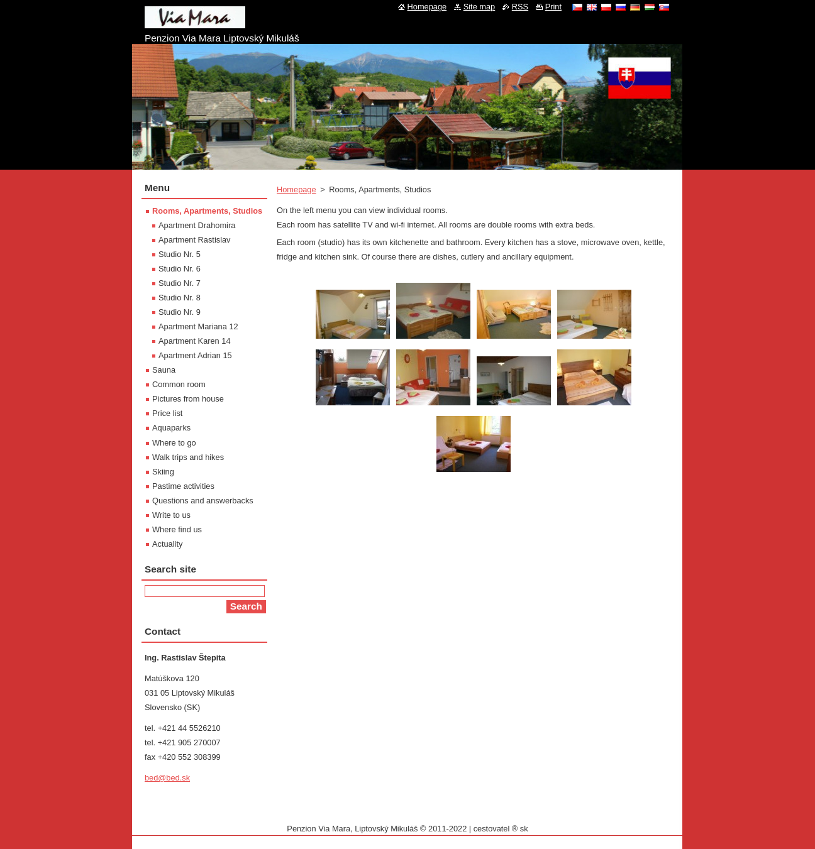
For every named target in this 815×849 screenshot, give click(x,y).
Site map (479, 6)
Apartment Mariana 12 (198, 326)
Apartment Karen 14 (194, 341)
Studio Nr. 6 (179, 268)
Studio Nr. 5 (179, 254)
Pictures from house (188, 398)
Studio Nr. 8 (179, 297)
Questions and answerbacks (202, 500)
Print (553, 6)
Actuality (167, 544)
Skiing (163, 471)
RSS (520, 6)
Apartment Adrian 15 (195, 355)
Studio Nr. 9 (179, 312)
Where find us (177, 529)
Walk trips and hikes (188, 457)
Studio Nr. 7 (179, 283)
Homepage (296, 189)
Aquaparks (171, 427)
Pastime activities (183, 486)
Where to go (174, 442)
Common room (179, 384)
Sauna (163, 370)
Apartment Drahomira (196, 225)
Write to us (171, 515)
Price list (167, 413)
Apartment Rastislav (194, 239)
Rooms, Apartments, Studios (207, 211)
